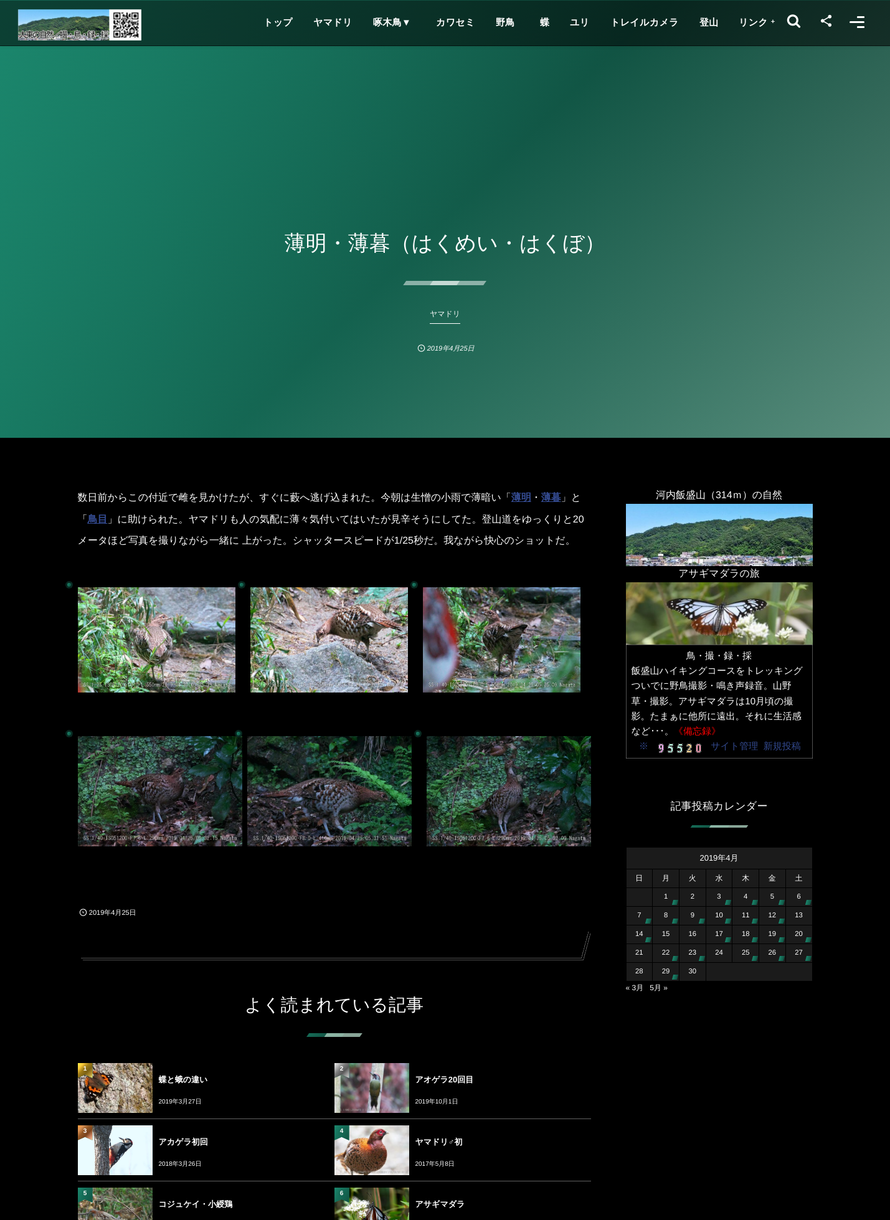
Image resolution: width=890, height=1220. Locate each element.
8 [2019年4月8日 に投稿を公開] (666, 915)
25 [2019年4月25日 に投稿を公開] (746, 953)
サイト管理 (734, 746)
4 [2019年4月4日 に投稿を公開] (745, 897)
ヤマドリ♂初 (439, 1142)
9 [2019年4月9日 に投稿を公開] (692, 915)
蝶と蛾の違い (183, 1079)
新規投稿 (782, 746)
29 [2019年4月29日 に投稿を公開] (666, 971)
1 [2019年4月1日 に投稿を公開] (666, 897)
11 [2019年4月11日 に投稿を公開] (746, 915)
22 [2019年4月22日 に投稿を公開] (666, 953)
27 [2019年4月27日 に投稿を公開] (799, 953)
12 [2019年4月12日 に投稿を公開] (773, 915)
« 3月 (635, 987)
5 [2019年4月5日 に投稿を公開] (772, 897)
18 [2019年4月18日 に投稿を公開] (746, 934)
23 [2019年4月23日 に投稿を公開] (692, 953)
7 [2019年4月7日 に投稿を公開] (639, 915)
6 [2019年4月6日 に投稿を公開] (798, 897)
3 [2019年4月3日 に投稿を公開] (719, 897)
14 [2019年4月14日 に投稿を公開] (639, 934)
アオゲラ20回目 (444, 1079)
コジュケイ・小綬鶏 (196, 1204)
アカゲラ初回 (183, 1142)
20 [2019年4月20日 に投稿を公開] (799, 934)
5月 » (659, 987)
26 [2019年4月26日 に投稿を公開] (773, 953)
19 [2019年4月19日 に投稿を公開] (773, 934)
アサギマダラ (440, 1204)
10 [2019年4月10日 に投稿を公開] (719, 915)
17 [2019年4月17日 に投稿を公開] (719, 934)
